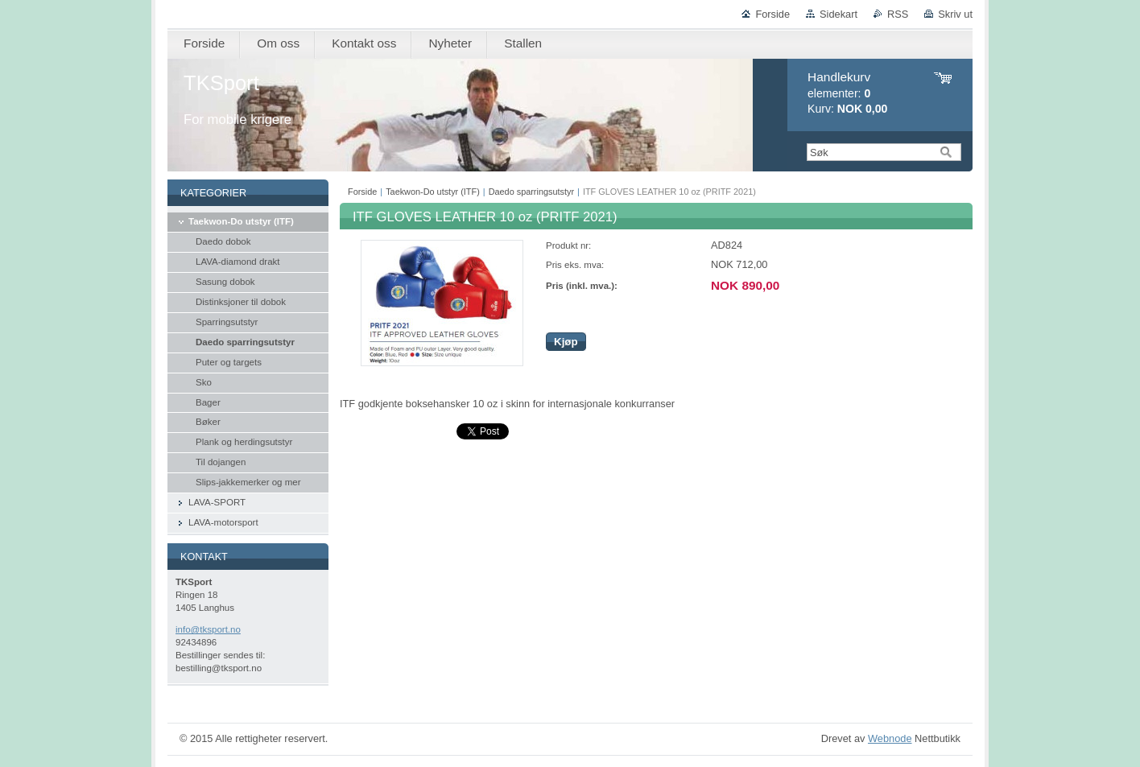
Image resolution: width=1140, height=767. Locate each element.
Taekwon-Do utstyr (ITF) (433, 191)
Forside (772, 14)
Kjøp (566, 342)
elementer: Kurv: (847, 93)
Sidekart (838, 14)
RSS (897, 14)
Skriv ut (955, 14)
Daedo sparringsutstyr (531, 191)
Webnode (890, 738)
